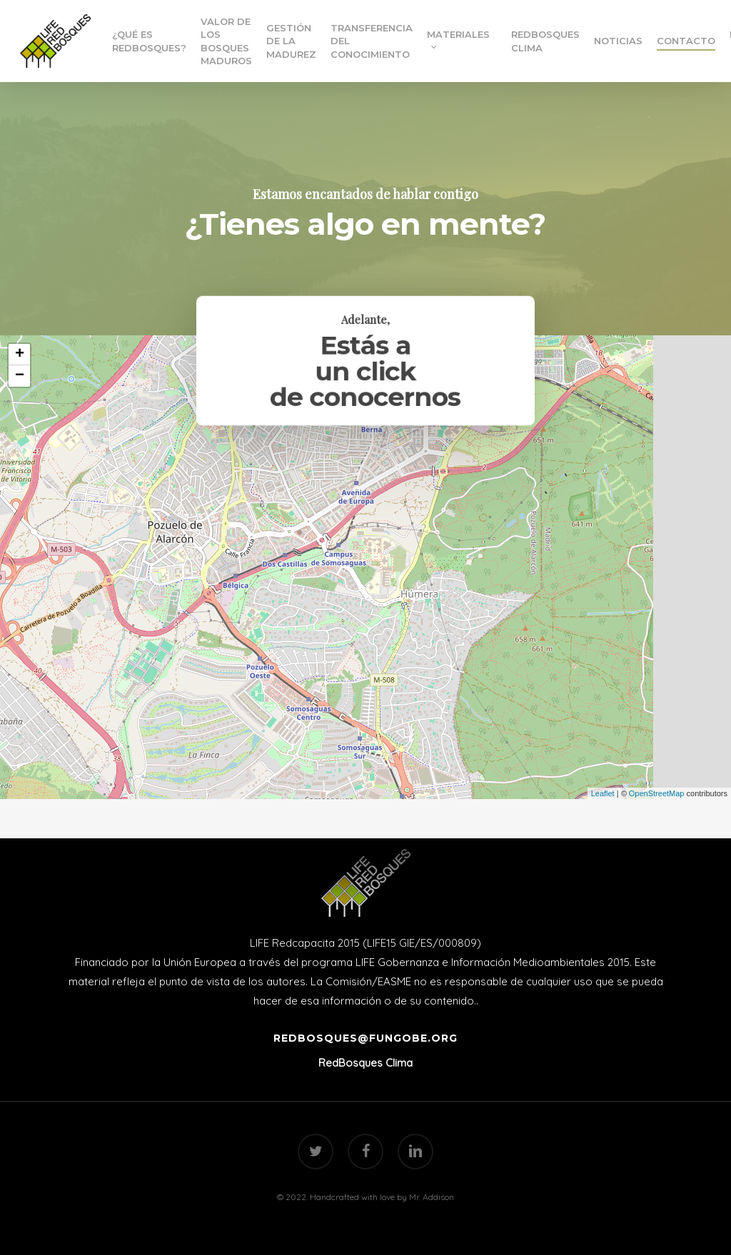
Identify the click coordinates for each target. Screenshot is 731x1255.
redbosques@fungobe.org (365, 1038)
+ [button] (19, 354)
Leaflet (603, 793)
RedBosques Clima (365, 1062)
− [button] (19, 376)
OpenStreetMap (657, 793)
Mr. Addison (431, 1197)
